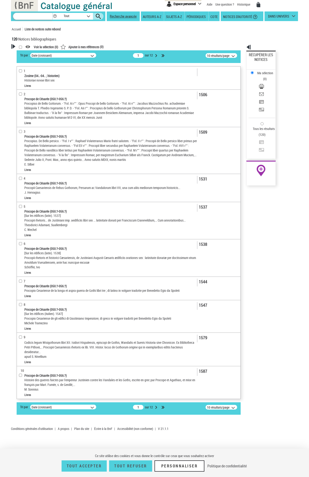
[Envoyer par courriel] (267, 76)
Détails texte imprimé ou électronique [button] (34, 114)
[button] (55, 16)
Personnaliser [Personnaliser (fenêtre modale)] (179, 466)
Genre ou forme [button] (27, 185)
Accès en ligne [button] (26, 89)
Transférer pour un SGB (264, 87)
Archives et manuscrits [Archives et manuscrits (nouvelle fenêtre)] (257, 143)
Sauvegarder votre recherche (41, 72)
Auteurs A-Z (152, 16)
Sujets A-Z (174, 16)
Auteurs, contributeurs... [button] (34, 146)
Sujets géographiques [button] (32, 177)
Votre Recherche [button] (30, 54)
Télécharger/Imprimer (263, 70)
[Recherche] (32, 16)
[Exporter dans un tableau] (267, 81)
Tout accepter (84, 466)
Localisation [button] (25, 130)
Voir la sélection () (106, 47)
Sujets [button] (21, 170)
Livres (23, 124)
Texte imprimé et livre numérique (40, 105)
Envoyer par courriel (262, 76)
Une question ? (224, 4)
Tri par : (85, 55)
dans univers (278, 17)
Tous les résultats (261, 100)
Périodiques (196, 16)
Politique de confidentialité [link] (227, 466)
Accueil (16, 29)
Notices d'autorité (237, 16)
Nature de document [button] (31, 97)
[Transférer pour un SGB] (267, 87)
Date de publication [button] (30, 162)
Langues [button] (22, 154)
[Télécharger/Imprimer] (267, 70)
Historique (244, 4)
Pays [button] (19, 193)
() (142, 46)
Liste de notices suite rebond (43, 29)
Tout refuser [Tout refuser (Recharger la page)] (130, 466)
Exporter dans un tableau (266, 81)
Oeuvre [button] (21, 138)
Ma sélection (258, 62)
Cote (214, 16)
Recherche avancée (123, 16)
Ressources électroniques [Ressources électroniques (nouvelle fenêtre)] (259, 148)
